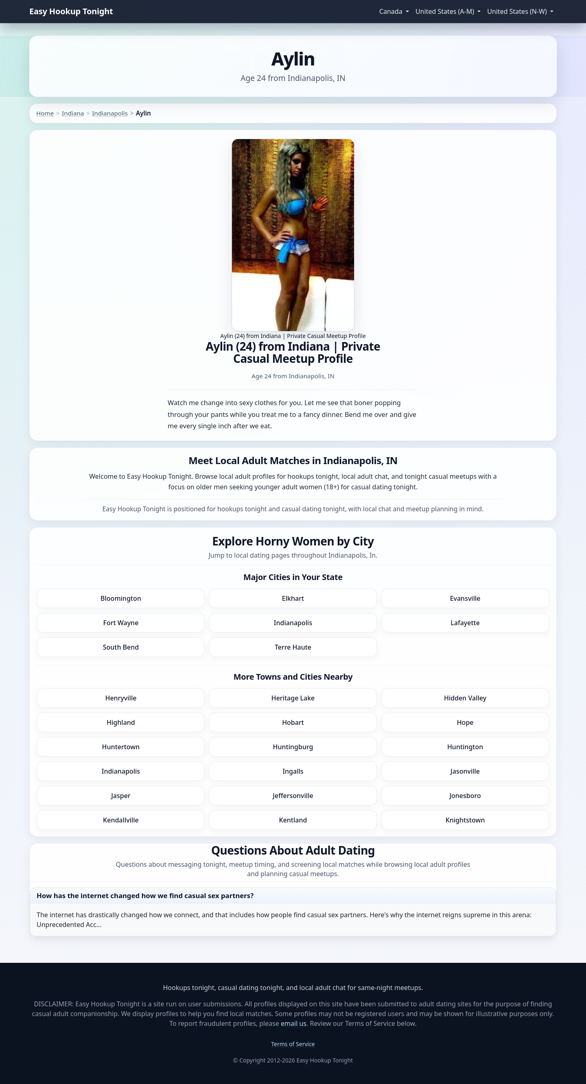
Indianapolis (110, 113)
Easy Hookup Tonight (71, 11)
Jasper (120, 795)
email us (293, 1023)
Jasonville (465, 771)
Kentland (293, 820)
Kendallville (121, 820)
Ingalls (292, 771)
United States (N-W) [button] (518, 11)
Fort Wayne (120, 622)
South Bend (121, 647)
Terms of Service (293, 1044)
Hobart (293, 722)
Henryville (120, 698)
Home (45, 113)
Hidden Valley (465, 698)
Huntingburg (293, 746)
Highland (121, 722)
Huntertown (121, 746)
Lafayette (465, 622)
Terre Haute (293, 647)
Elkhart (293, 598)
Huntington (465, 746)
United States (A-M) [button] (445, 11)
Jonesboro (465, 795)
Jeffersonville (293, 795)
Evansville (465, 598)
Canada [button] (391, 11)
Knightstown (465, 820)
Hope (465, 722)
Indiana (73, 113)
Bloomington (121, 598)
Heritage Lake (293, 698)
